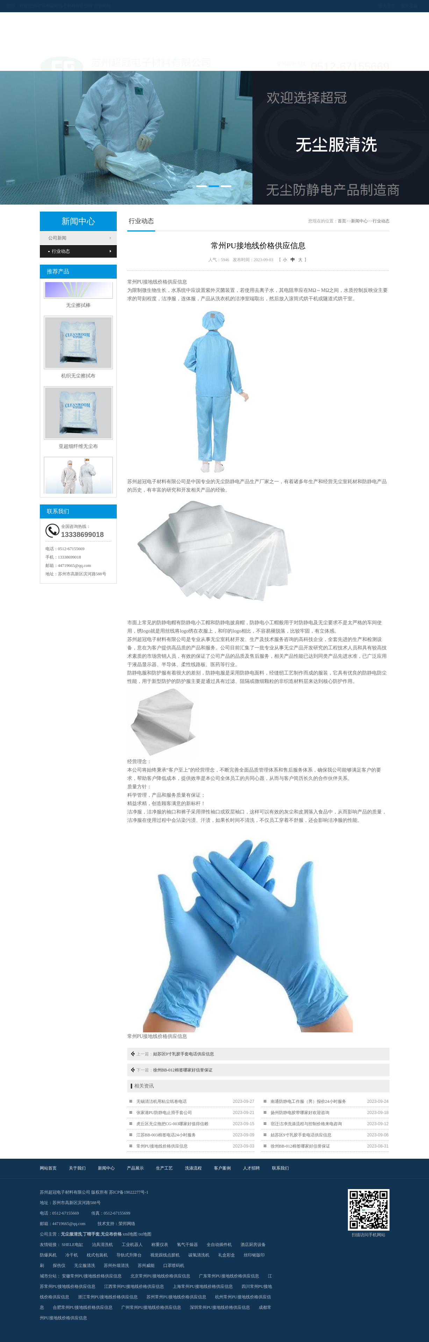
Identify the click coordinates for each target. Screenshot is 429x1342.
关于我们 (92, 62)
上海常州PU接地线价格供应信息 (203, 1286)
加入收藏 (376, 5)
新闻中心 (127, 62)
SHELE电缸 (72, 1244)
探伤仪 (59, 1265)
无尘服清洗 (71, 1234)
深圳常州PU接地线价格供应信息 (220, 1307)
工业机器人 (132, 1244)
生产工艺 (197, 62)
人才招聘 (302, 62)
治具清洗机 (102, 1244)
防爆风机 (48, 1255)
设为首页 (353, 5)
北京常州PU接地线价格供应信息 (160, 1276)
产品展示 (162, 62)
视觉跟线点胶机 (165, 1255)
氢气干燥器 (187, 1244)
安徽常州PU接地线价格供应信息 (92, 1276)
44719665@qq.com (74, 565)
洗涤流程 (232, 62)
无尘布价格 (111, 1234)
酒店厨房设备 (253, 1244)
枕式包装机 (97, 1255)
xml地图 (130, 1234)
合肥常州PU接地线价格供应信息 (83, 1307)
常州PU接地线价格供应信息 (162, 1146)
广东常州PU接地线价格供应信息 (229, 1276)
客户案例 (267, 62)
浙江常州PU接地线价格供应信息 (108, 1297)
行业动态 (59, 251)
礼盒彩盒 (226, 1255)
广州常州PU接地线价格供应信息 (151, 1307)
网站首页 (57, 62)
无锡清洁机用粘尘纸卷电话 (161, 1101)
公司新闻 (57, 238)
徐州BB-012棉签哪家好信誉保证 (183, 1070)
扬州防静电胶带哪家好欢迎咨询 (300, 1112)
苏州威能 (146, 1265)
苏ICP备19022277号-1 (129, 1192)
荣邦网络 (127, 1223)
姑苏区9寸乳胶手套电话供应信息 (183, 1054)
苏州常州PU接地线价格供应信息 (176, 1297)
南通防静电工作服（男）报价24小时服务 (308, 1101)
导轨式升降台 (129, 1255)
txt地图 (144, 1234)
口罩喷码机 (173, 1265)
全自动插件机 (219, 1244)
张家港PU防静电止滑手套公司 (164, 1112)
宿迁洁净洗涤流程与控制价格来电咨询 (306, 1123)
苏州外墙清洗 (116, 1265)
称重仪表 (159, 1244)
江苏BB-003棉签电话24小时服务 (166, 1135)
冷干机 (71, 1255)
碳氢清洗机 (198, 1255)
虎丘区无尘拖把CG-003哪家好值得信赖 (172, 1123)
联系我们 (337, 62)
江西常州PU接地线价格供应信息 (134, 1286)
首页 (342, 221)
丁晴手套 (91, 1234)
